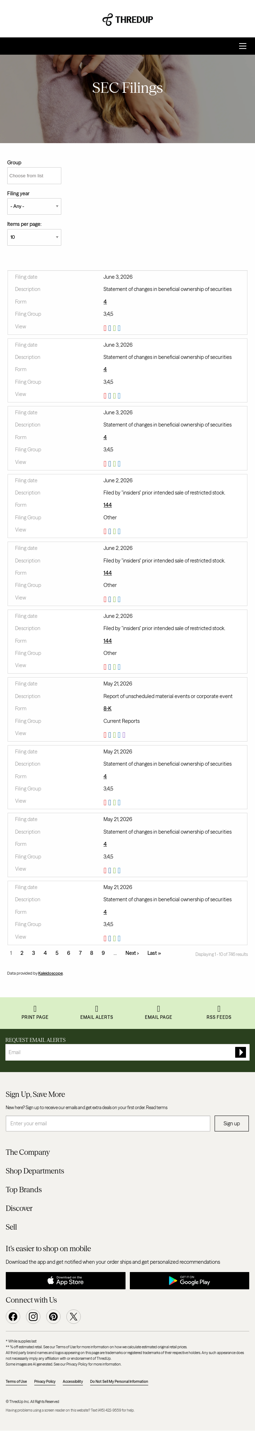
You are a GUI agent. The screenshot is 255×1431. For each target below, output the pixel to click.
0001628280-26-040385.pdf (106, 328)
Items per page (23, 224)
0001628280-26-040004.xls (115, 667)
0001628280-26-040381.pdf (106, 464)
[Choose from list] (34, 175)
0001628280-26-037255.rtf (110, 871)
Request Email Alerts (35, 1040)
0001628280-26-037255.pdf (106, 871)
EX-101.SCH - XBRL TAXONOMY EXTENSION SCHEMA (124, 735)
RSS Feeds (219, 1017)
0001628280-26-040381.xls (115, 464)
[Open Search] (242, 46)
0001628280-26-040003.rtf (110, 532)
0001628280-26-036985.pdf (106, 735)
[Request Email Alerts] (127, 1052)
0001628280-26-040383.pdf (106, 396)
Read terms (156, 1107)
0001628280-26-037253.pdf (106, 939)
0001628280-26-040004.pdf (106, 667)
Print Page (35, 1017)
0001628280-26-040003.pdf (106, 532)
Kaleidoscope (50, 973)
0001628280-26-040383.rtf (110, 396)
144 (108, 505)
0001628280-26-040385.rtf (110, 328)
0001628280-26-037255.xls (115, 871)
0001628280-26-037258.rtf (110, 803)
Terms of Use (16, 1381)
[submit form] (240, 1052)
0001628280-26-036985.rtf (110, 735)
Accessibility (73, 1381)
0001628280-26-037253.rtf (110, 939)
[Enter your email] (108, 1123)
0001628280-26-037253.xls (115, 939)
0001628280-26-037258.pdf (106, 803)
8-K (107, 708)
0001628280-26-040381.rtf (110, 464)
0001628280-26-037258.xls (115, 803)
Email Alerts (96, 1017)
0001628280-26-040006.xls (115, 599)
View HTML (120, 328)
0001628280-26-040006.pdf (106, 599)
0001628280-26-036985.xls (115, 735)
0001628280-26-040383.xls (115, 396)
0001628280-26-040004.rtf (110, 667)
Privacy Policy (45, 1381)
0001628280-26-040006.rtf (110, 599)
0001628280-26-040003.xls (115, 532)
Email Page (158, 1017)
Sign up (232, 1123)
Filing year (18, 193)
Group (14, 162)
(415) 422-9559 (109, 1410)
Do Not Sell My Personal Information (119, 1381)
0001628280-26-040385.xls (115, 328)
